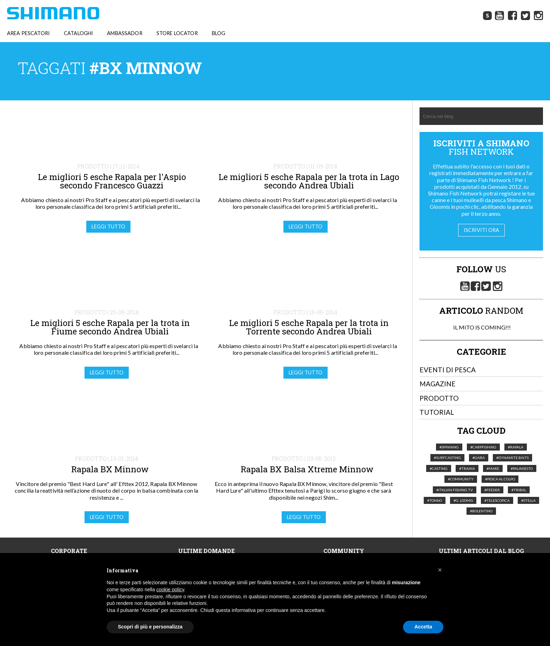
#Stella (528, 501)
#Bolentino (481, 511)
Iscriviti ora (481, 230)
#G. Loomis (463, 501)
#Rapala (515, 447)
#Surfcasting (447, 458)
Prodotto (439, 398)
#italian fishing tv (454, 490)
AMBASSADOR (124, 33)
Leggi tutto (108, 227)
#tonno (434, 501)
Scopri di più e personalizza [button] (150, 627)
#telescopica (497, 501)
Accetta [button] (423, 627)
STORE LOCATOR (177, 33)
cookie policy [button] (170, 589)
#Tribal (518, 490)
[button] (439, 569)
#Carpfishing (483, 447)
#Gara (478, 458)
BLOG (219, 33)
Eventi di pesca (448, 370)
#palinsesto (522, 469)
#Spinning (449, 447)
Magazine (438, 384)
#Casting (439, 469)
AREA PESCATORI (28, 33)
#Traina (467, 469)
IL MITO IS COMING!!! (481, 327)
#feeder (492, 490)
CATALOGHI (78, 33)
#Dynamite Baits (512, 458)
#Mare (493, 469)
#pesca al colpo (500, 479)
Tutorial (437, 412)
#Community (461, 479)
